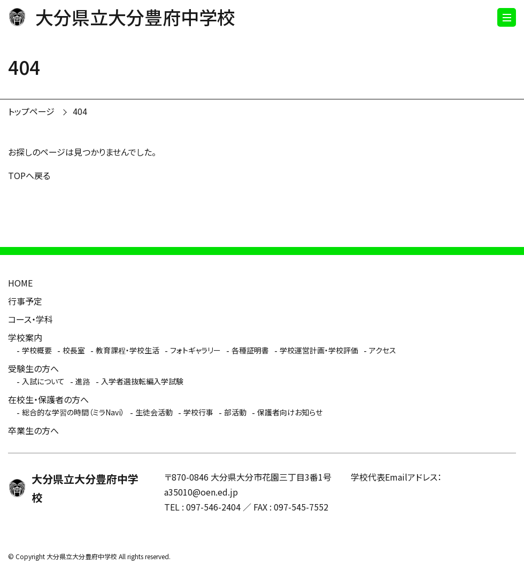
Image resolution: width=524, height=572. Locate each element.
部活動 (235, 412)
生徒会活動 (154, 412)
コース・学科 (30, 319)
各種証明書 (250, 350)
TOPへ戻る (29, 175)
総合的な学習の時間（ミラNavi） (73, 412)
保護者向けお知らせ (289, 412)
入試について (43, 381)
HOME (20, 282)
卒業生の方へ (33, 430)
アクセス (382, 350)
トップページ (31, 111)
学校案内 (25, 337)
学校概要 (37, 350)
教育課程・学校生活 (127, 350)
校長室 (74, 350)
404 (80, 111)
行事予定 (25, 301)
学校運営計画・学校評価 (319, 350)
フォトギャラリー (195, 350)
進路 (82, 381)
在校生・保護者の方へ (48, 399)
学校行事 (198, 412)
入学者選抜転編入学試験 (142, 381)
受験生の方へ (33, 368)
